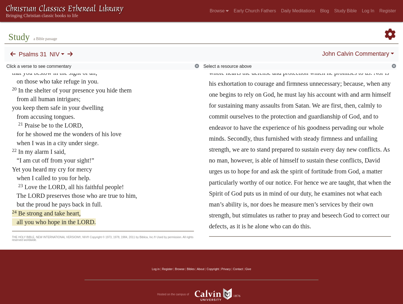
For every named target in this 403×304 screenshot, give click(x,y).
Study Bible (345, 10)
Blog (324, 10)
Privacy (226, 269)
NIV (55, 54)
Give (248, 269)
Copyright (213, 269)
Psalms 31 (33, 54)
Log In (368, 10)
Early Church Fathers (255, 10)
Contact (238, 269)
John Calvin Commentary (355, 53)
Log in (156, 269)
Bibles (191, 269)
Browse (219, 10)
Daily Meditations (298, 10)
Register (387, 10)
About (200, 269)
